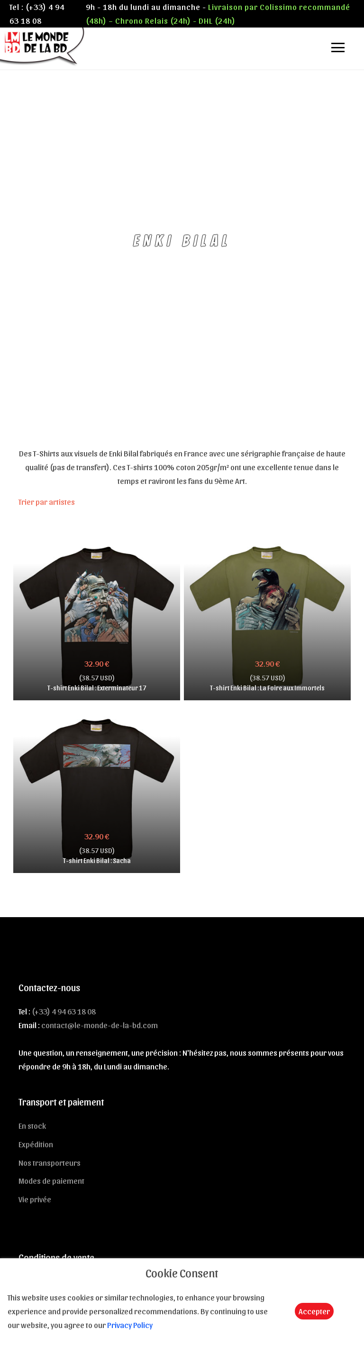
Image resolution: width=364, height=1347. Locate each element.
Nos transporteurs (49, 1162)
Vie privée (34, 1199)
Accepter (314, 1311)
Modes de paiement (51, 1180)
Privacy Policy (130, 1324)
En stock (32, 1125)
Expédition (35, 1144)
